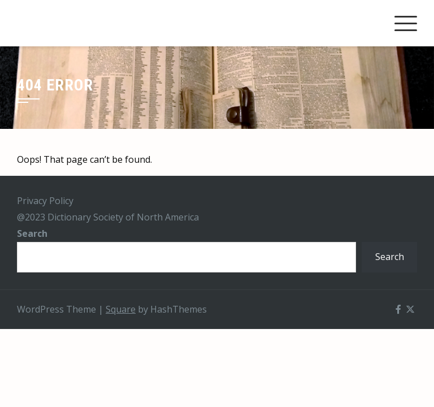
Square (121, 309)
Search (32, 233)
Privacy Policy (45, 200)
